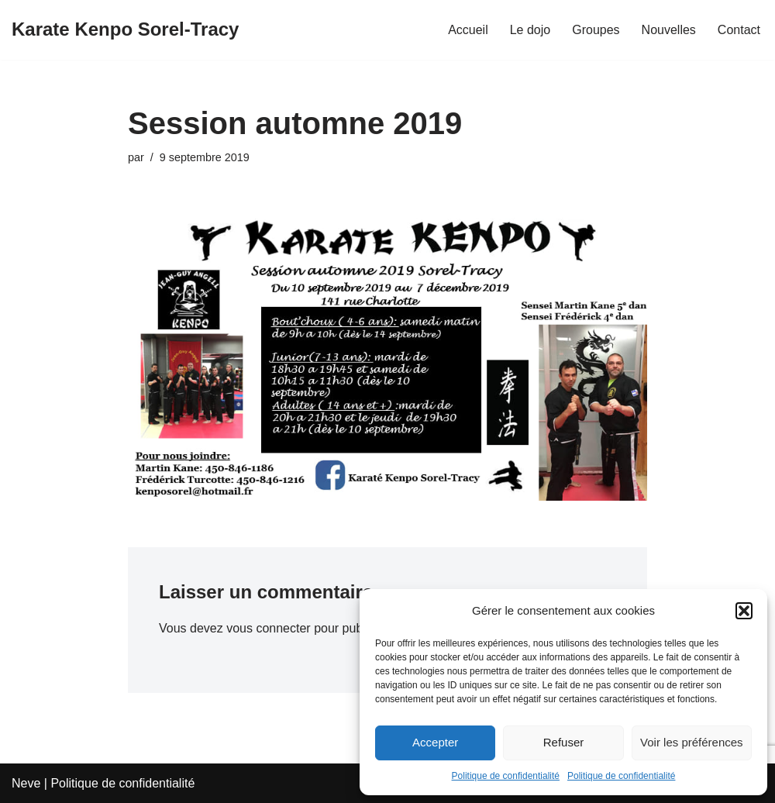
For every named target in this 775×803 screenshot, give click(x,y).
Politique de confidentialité (506, 775)
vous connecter (268, 628)
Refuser (563, 742)
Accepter (435, 742)
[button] (744, 611)
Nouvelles (669, 29)
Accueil (468, 29)
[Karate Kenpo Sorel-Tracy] (125, 30)
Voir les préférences (691, 742)
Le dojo (530, 29)
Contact (739, 29)
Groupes (595, 29)
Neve (26, 783)
